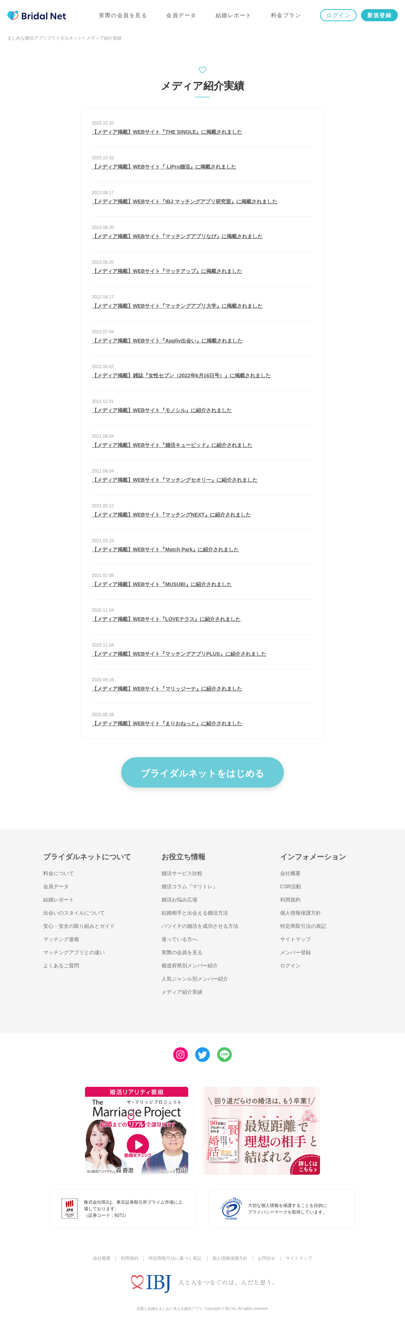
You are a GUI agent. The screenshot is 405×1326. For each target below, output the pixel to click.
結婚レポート (234, 15)
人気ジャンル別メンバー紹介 (194, 979)
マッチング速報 (61, 939)
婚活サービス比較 (181, 873)
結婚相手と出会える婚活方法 (194, 913)
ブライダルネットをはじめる (202, 773)
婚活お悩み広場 (179, 900)
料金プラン (286, 15)
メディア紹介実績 (181, 992)
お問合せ (266, 1258)
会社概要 (290, 873)
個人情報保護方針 (300, 913)
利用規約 (290, 900)
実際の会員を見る (123, 15)
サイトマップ (295, 939)
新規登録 (379, 15)
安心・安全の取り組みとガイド (79, 926)
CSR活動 (290, 886)
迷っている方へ (179, 939)
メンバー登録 (295, 952)
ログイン (338, 15)
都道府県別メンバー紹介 (189, 965)
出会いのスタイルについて (74, 913)
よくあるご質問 (61, 965)
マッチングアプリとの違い (74, 952)
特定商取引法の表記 (303, 926)
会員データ (181, 15)
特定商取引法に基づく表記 (175, 1258)
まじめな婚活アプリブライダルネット (44, 38)
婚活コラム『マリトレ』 (189, 886)
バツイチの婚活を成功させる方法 (199, 926)
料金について (58, 873)
